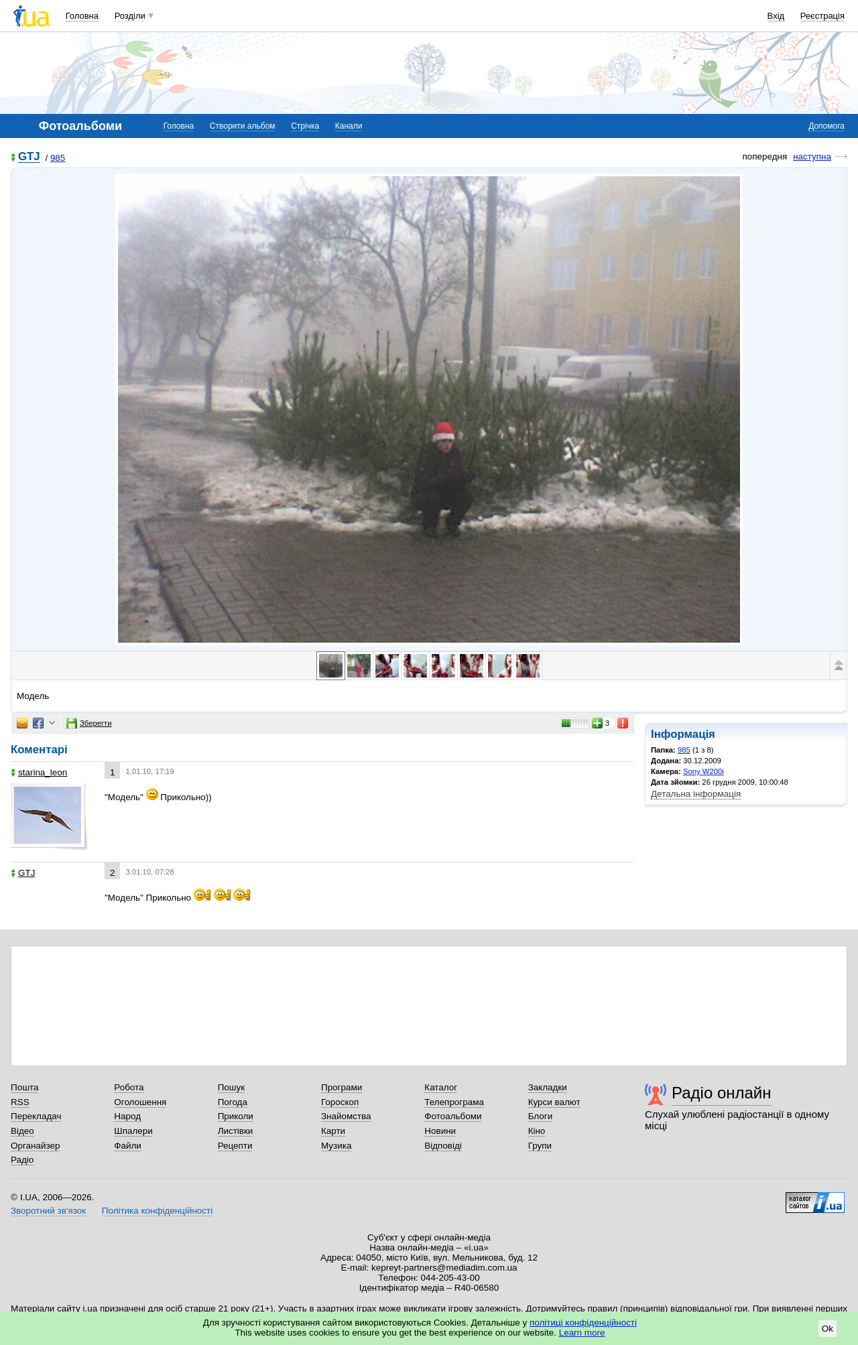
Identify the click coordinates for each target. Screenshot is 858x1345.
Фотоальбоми (452, 1116)
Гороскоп (340, 1102)
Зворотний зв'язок (48, 1211)
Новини (440, 1131)
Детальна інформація (696, 794)
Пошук (231, 1087)
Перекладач (36, 1116)
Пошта (24, 1087)
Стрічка (305, 126)
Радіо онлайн (722, 1093)
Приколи (235, 1116)
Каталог (440, 1087)
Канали (349, 126)
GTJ (29, 157)
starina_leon (39, 772)
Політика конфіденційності (157, 1211)
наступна (812, 156)
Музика (336, 1146)
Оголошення (140, 1102)
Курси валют (554, 1102)
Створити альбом (242, 126)
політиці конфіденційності (583, 1323)
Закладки (547, 1087)
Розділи (130, 16)
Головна (82, 16)
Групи (540, 1146)
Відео (22, 1131)
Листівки (235, 1131)
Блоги (540, 1116)
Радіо (22, 1160)
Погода (232, 1102)
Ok (827, 1329)
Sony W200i (703, 771)
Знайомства (346, 1116)
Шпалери (133, 1131)
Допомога (826, 126)
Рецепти (235, 1146)
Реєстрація (822, 16)
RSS (20, 1102)
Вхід (776, 16)
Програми (341, 1087)
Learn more (582, 1333)
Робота (128, 1087)
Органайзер (35, 1146)
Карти (333, 1131)
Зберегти (89, 723)
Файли (127, 1146)
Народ (127, 1116)
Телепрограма (454, 1102)
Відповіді (443, 1146)
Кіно (537, 1131)
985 (57, 158)
